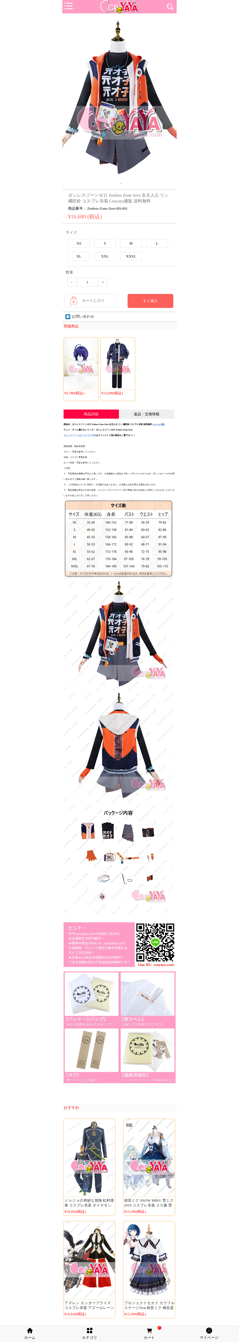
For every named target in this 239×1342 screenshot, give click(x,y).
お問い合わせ (79, 316)
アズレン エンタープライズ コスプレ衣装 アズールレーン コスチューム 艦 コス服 (89, 1308)
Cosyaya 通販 (158, 424)
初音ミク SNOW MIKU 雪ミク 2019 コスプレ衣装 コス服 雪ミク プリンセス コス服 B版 (149, 1205)
